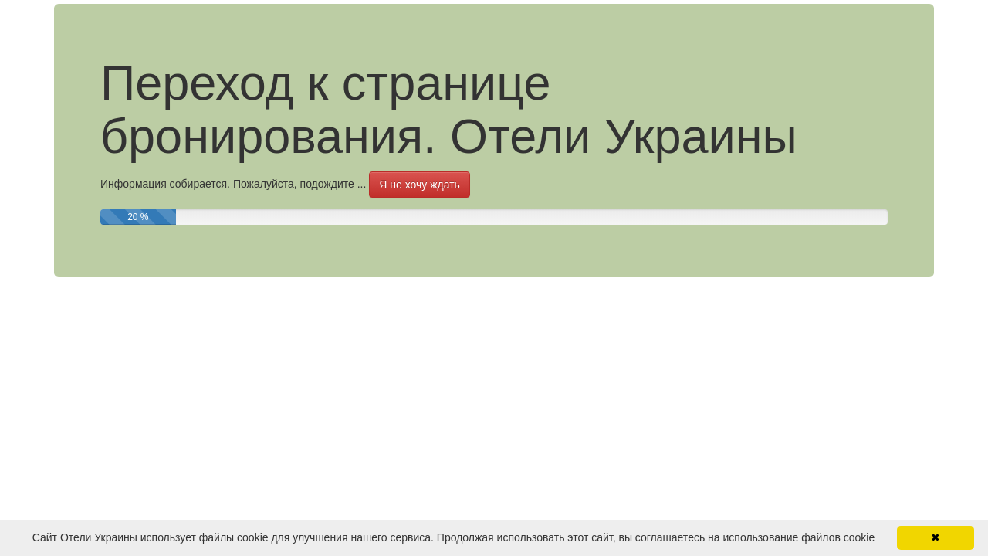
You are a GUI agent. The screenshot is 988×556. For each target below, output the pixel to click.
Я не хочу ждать (419, 184)
